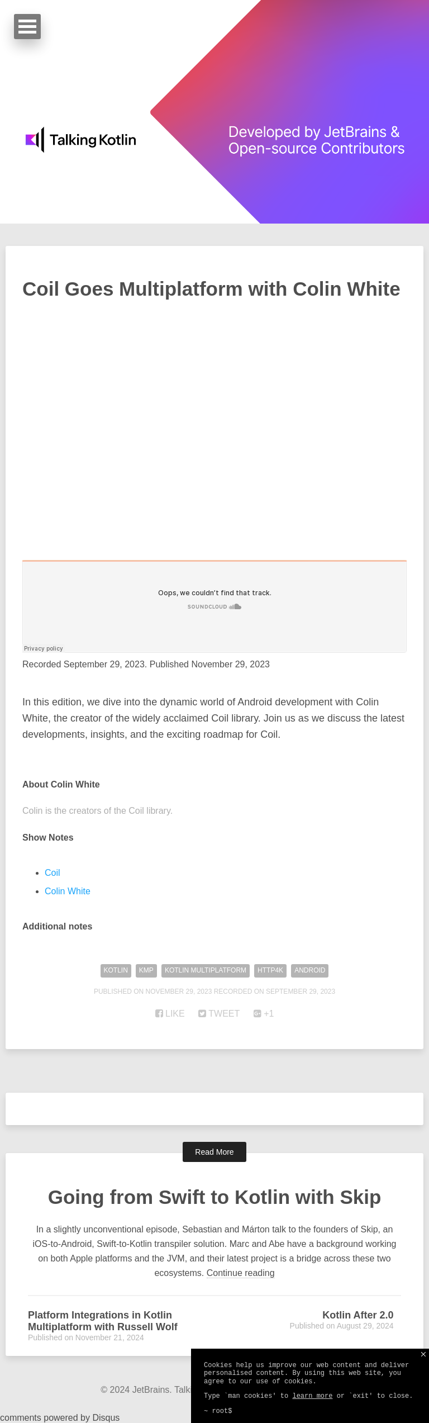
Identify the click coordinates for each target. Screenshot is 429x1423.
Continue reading (241, 1273)
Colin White (67, 891)
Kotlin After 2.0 (357, 1315)
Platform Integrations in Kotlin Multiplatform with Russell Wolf (103, 1321)
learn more (312, 1396)
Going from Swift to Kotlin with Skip (214, 1196)
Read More (214, 1151)
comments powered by (60, 1417)
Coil (52, 872)
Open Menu (27, 26)
